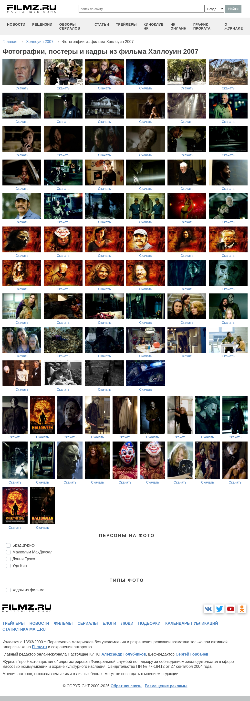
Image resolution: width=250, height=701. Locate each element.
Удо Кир (19, 566)
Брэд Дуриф (23, 545)
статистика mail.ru (24, 629)
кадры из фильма (28, 590)
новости (16, 24)
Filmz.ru (39, 647)
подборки (149, 623)
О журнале (233, 26)
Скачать (21, 88)
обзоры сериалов (69, 26)
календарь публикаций (191, 623)
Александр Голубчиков (123, 654)
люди (127, 623)
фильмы (63, 623)
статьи (101, 24)
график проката (202, 26)
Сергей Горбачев (192, 654)
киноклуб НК (154, 26)
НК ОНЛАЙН (179, 26)
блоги (109, 623)
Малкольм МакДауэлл (32, 552)
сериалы (87, 623)
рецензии (42, 24)
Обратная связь (126, 686)
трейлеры (126, 24)
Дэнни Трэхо (23, 559)
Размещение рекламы (166, 686)
